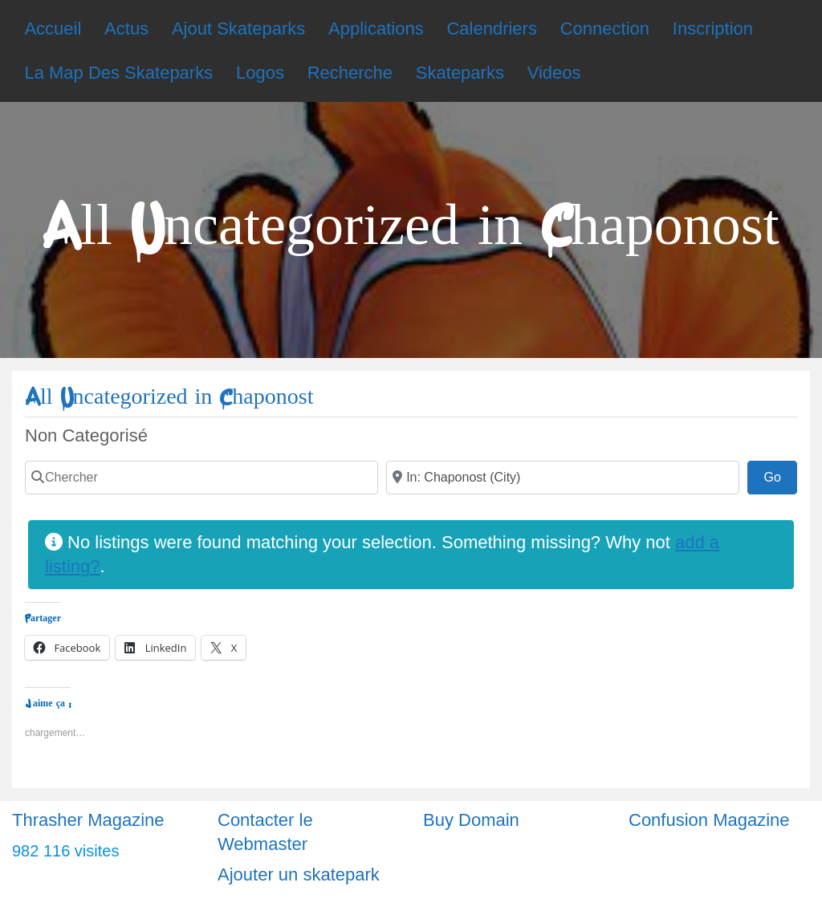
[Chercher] (201, 477)
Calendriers (491, 28)
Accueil (52, 28)
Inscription (713, 28)
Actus (126, 28)
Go (780, 475)
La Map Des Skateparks (118, 73)
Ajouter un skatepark (299, 874)
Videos (554, 73)
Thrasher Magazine (88, 820)
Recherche (350, 73)
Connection (604, 28)
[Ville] (562, 477)
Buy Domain (471, 820)
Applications (376, 28)
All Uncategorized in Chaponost (169, 397)
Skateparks (460, 73)
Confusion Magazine (709, 820)
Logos (260, 73)
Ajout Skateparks (238, 28)
